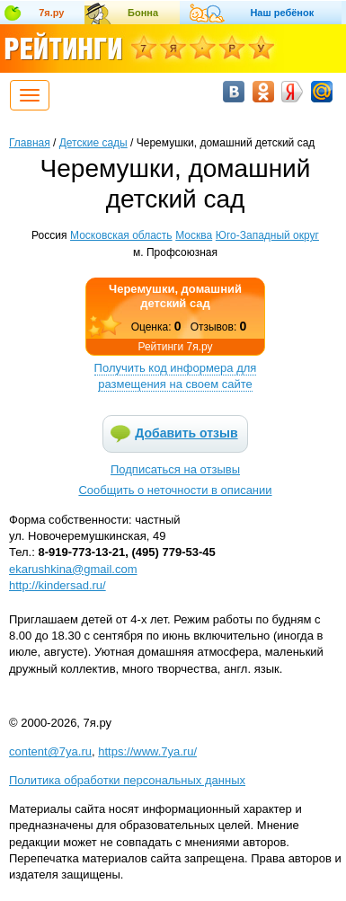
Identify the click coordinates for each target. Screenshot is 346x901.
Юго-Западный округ (267, 235)
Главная (29, 143)
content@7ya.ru (50, 751)
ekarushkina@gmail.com (73, 569)
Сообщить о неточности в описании (174, 490)
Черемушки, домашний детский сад (175, 296)
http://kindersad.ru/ (57, 585)
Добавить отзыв (186, 433)
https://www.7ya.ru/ (147, 751)
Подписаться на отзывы (175, 469)
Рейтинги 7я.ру (175, 346)
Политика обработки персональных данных (127, 780)
